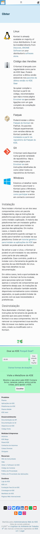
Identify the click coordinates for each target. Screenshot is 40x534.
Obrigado (4, 451)
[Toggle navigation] (21, 2)
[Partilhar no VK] (20, 512)
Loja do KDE (5, 481)
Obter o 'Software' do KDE (10, 465)
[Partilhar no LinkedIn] (22, 507)
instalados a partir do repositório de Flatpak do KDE (24, 140)
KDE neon (4, 412)
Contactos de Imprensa (9, 445)
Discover (17, 48)
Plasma (3, 400)
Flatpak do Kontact (22, 123)
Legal (22, 531)
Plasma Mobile (6, 409)
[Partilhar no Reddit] (26, 507)
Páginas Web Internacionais (10, 496)
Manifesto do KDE (7, 493)
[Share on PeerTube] (16, 512)
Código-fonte (6, 429)
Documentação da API (9, 420)
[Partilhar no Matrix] (5, 507)
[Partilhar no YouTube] (35, 507)
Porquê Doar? (26, 351)
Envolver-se (18, 99)
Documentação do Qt (8, 423)
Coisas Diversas (6, 448)
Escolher (20, 389)
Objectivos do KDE (7, 426)
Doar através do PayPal (33, 359)
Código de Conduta (8, 468)
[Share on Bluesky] (13, 507)
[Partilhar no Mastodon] (9, 507)
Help (3, 462)
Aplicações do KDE (7, 403)
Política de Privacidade (9, 471)
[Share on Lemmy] (30, 507)
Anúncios (4, 436)
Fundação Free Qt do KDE (10, 487)
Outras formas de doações (20, 368)
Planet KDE (5, 442)
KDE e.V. (4, 484)
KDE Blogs (5, 439)
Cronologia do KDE (7, 490)
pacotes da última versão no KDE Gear (25, 81)
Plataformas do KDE (8, 406)
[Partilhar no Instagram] (24, 512)
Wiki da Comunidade (8, 459)
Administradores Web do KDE (26, 522)
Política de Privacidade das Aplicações (14, 474)
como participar (20, 194)
